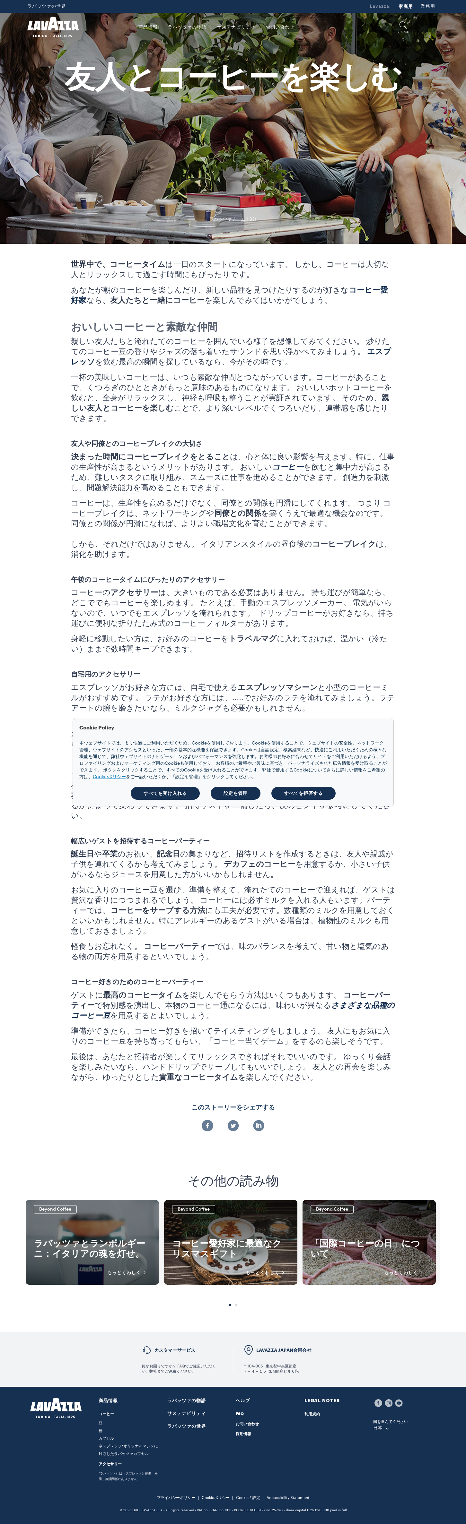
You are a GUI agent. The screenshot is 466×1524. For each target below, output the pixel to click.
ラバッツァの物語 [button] (187, 27)
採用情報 (243, 1434)
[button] (403, 27)
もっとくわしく (128, 1272)
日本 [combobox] (378, 1428)
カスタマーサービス (175, 1350)
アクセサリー (110, 1464)
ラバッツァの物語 (186, 1400)
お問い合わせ (247, 1424)
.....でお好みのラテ (265, 698)
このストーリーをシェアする (233, 1107)
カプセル (106, 1438)
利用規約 (312, 1414)
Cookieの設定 (248, 1498)
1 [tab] (230, 1305)
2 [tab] (236, 1305)
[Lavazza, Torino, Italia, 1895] (53, 27)
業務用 (428, 6)
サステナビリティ (186, 1413)
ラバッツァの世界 (46, 6)
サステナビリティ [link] (236, 27)
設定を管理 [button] (236, 793)
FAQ (240, 1414)
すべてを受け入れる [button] (165, 793)
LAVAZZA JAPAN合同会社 (284, 1350)
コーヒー (106, 1414)
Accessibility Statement (288, 1498)
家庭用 (406, 6)
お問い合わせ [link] (280, 27)
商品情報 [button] (148, 27)
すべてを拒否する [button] (303, 793)
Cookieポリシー (216, 1498)
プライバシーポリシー (176, 1498)
